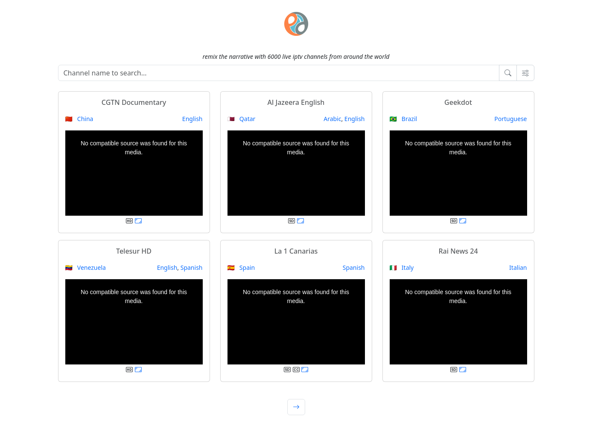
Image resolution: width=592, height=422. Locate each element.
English (192, 119)
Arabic (332, 119)
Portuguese (510, 119)
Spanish (192, 267)
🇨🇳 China (79, 119)
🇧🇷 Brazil (403, 119)
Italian (518, 267)
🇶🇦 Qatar (241, 119)
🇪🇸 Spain (241, 267)
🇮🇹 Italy (402, 267)
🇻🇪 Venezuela (85, 267)
